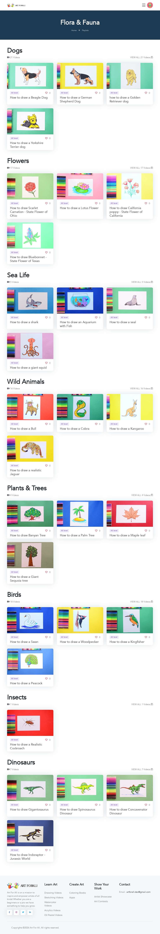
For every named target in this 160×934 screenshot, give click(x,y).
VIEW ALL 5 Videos (142, 282)
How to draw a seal (123, 322)
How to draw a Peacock (26, 683)
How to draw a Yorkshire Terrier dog (26, 145)
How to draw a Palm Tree (77, 535)
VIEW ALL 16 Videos (141, 388)
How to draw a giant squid (28, 368)
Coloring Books (77, 892)
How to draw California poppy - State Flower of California (126, 212)
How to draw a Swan (24, 642)
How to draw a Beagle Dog (29, 98)
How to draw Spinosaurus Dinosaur (77, 811)
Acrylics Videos (52, 910)
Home (74, 30)
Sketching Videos (53, 897)
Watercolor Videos (50, 904)
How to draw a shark (24, 322)
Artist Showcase (103, 896)
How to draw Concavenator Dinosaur (128, 811)
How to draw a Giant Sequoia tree (24, 579)
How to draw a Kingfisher (127, 642)
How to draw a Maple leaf (127, 535)
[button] (150, 5)
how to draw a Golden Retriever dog (125, 100)
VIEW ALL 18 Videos (141, 601)
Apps (72, 897)
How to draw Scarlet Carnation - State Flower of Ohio (28, 212)
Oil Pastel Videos (53, 915)
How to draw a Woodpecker (79, 642)
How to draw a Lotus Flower (79, 208)
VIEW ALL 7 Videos (142, 769)
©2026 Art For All (31, 927)
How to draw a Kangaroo (127, 429)
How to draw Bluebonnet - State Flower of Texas (28, 259)
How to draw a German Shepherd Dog (76, 100)
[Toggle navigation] (144, 5)
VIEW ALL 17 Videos (141, 167)
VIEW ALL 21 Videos (141, 57)
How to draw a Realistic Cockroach (26, 746)
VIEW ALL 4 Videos (142, 495)
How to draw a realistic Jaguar (25, 472)
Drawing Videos (53, 892)
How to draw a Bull (23, 429)
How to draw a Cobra (74, 429)
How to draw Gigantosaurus (29, 809)
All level (14, 93)
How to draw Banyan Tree (28, 535)
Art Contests (101, 901)
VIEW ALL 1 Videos (142, 704)
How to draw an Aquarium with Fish (78, 324)
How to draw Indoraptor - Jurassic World (27, 857)
